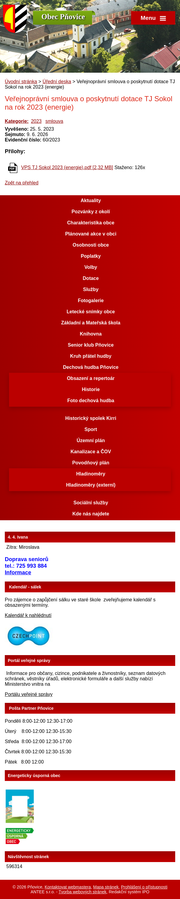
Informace (18, 572)
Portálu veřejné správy (28, 694)
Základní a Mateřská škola (90, 322)
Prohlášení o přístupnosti (144, 887)
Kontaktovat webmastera (68, 887)
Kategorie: (16, 121)
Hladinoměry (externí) (90, 484)
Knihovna (91, 333)
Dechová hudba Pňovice (90, 367)
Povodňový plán (91, 462)
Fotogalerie (91, 300)
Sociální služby (91, 502)
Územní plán (90, 440)
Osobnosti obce (91, 245)
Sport (91, 429)
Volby (90, 267)
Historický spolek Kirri (90, 418)
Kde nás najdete (90, 513)
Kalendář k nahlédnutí (28, 615)
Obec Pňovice (63, 17)
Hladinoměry (90, 473)
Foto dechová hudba (90, 400)
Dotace (91, 278)
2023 (36, 121)
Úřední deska (57, 81)
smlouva (54, 121)
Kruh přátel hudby (91, 356)
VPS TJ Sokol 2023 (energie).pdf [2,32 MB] (67, 167)
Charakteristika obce (90, 222)
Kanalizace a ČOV (90, 451)
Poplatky (91, 256)
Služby (91, 289)
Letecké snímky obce (91, 311)
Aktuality (91, 200)
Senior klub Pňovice (91, 345)
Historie (91, 389)
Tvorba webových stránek (82, 891)
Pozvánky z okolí (90, 211)
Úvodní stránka (21, 81)
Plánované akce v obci (90, 233)
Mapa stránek (106, 887)
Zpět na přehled (21, 182)
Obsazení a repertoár (91, 378)
